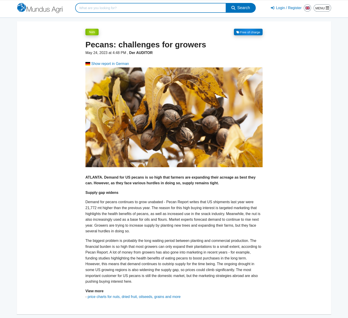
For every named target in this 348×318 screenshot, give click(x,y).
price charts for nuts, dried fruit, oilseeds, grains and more (134, 297)
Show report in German (107, 64)
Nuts (92, 32)
